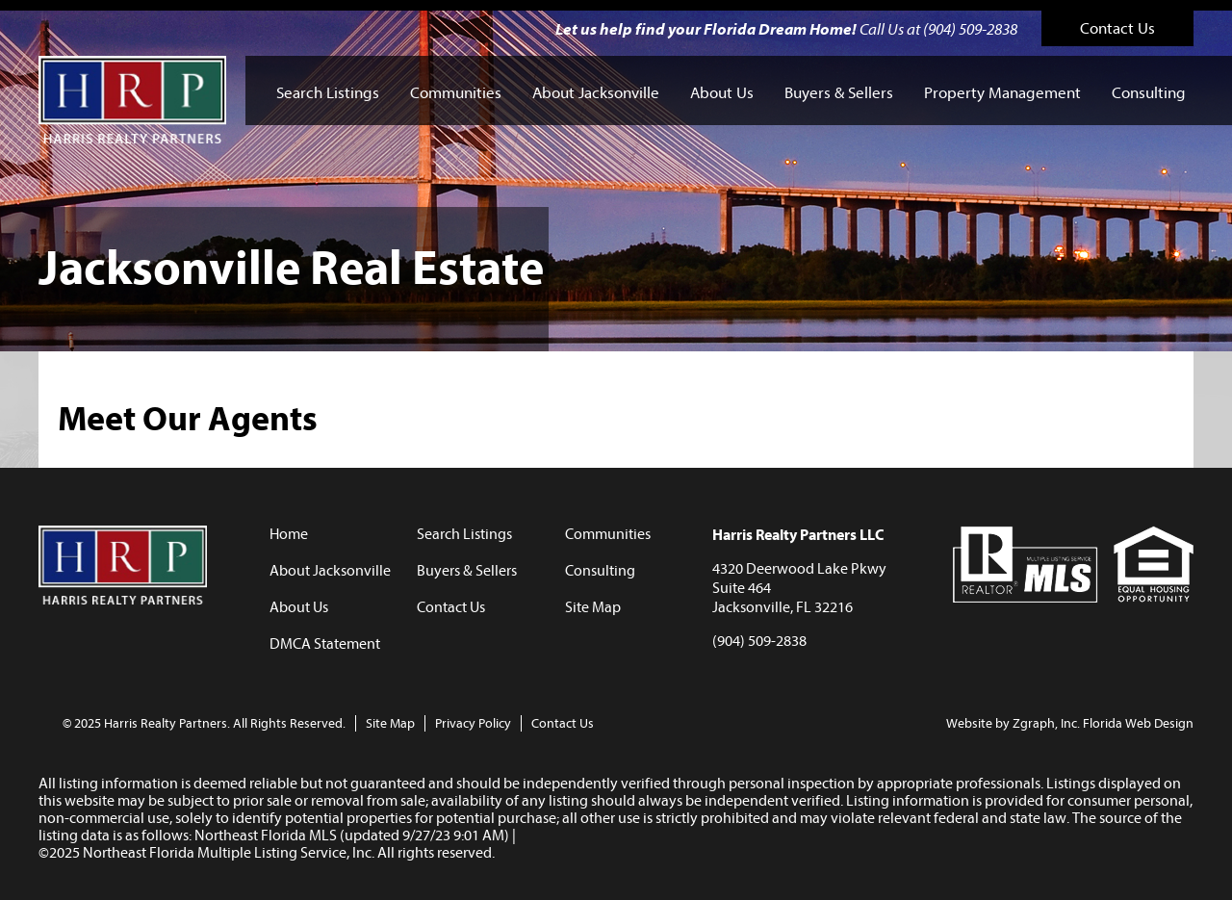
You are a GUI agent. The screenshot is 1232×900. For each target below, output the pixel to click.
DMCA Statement (325, 644)
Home (289, 534)
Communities (455, 93)
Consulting (1149, 93)
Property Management (1002, 93)
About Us (722, 93)
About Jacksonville (595, 93)
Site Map (593, 607)
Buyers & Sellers (838, 93)
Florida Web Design (1138, 723)
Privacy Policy (473, 723)
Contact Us (1117, 28)
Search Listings (327, 93)
